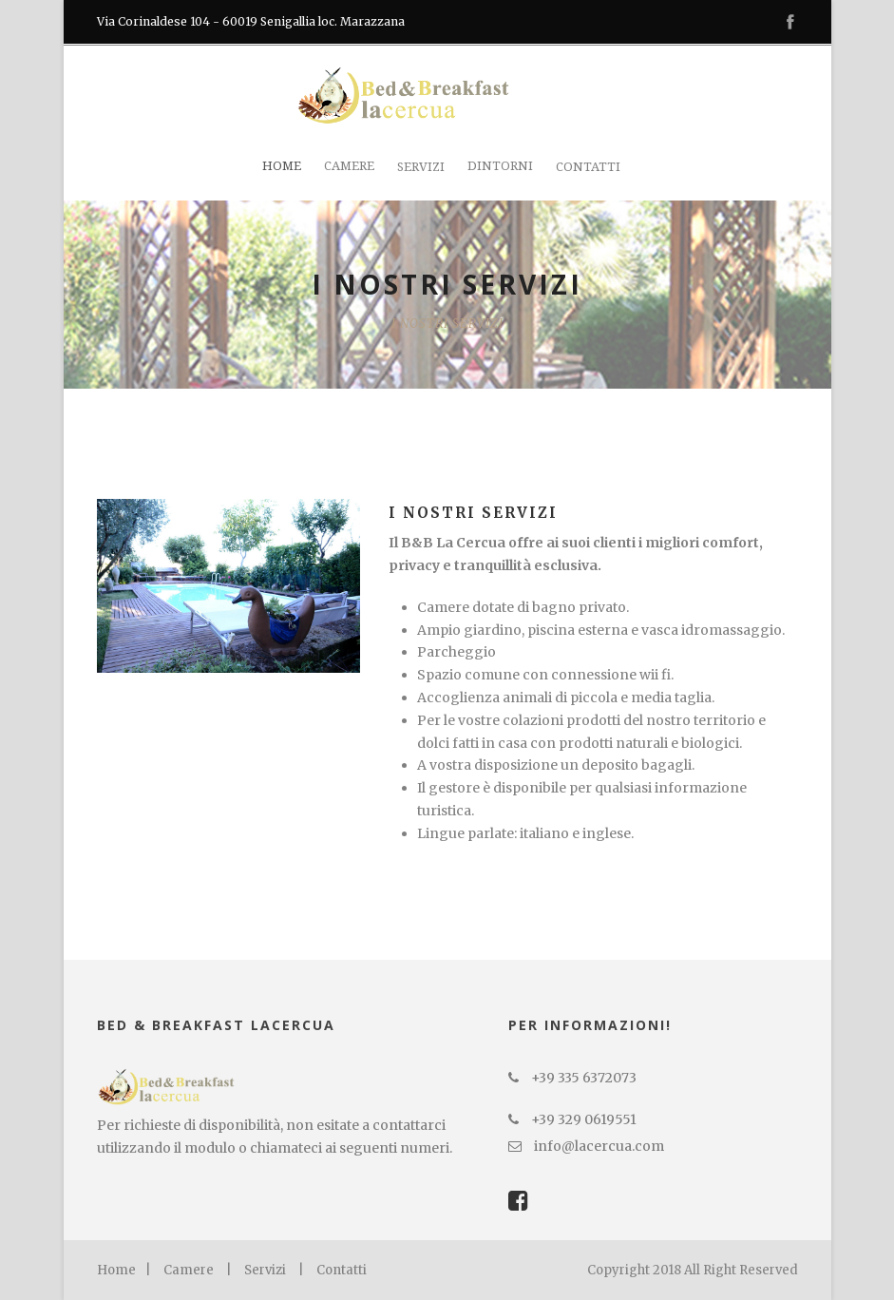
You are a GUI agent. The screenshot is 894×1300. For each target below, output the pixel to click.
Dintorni (500, 166)
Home (281, 166)
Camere (349, 166)
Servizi (421, 167)
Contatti (588, 167)
